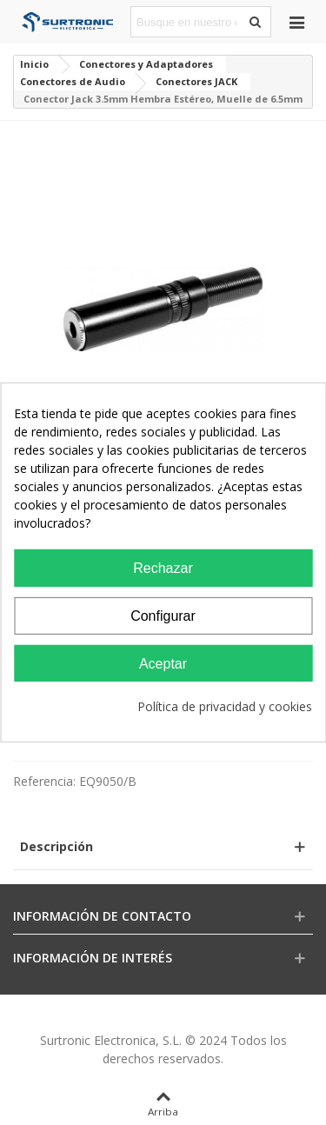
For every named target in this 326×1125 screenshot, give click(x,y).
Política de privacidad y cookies (224, 706)
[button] (163, 846)
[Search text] (186, 22)
